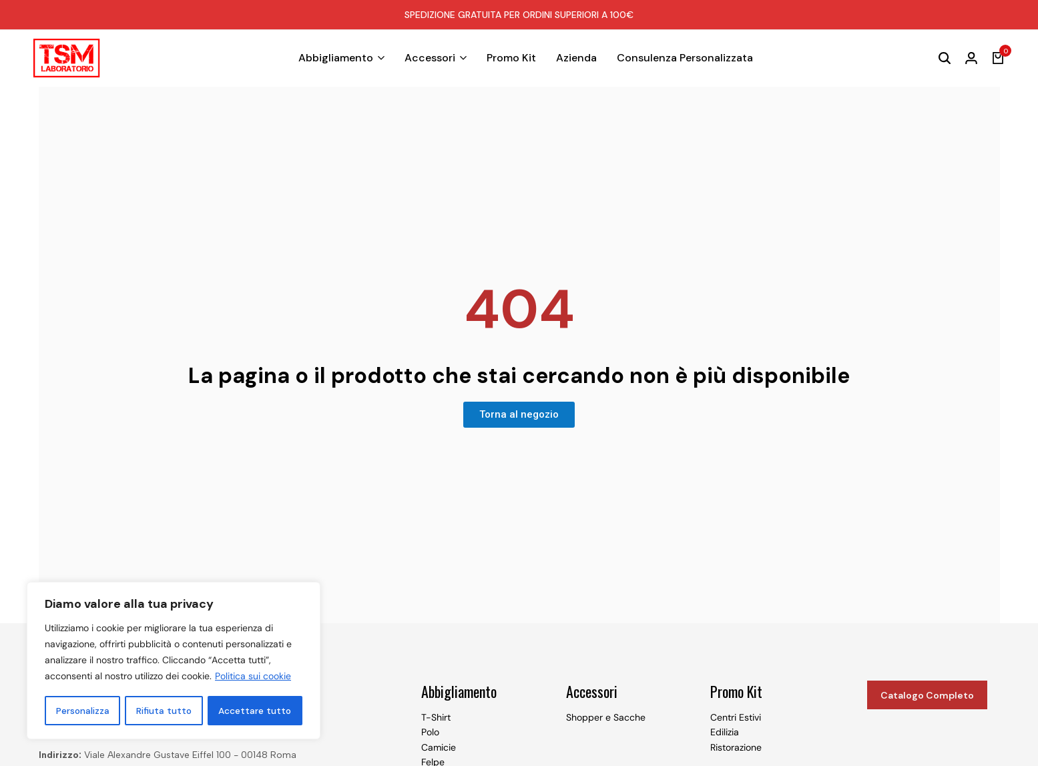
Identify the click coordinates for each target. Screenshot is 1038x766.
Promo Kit (511, 58)
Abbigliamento (335, 58)
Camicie (438, 747)
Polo (430, 732)
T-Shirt (436, 717)
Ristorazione (736, 747)
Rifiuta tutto (164, 711)
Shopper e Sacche (605, 717)
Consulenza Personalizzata (685, 58)
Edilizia (724, 732)
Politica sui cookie (253, 677)
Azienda (576, 58)
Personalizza (82, 711)
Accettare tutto (255, 711)
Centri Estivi (735, 717)
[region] (173, 661)
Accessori (430, 58)
